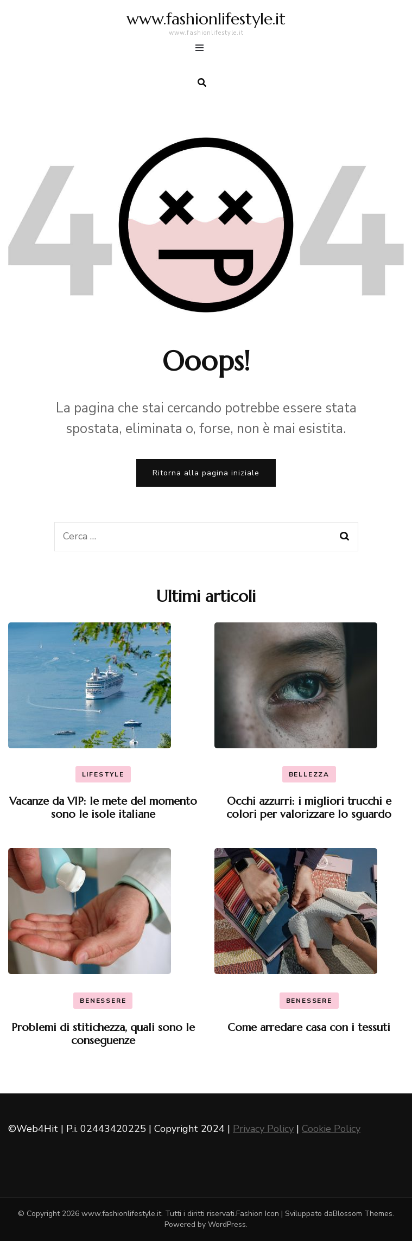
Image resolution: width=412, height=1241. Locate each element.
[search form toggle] (202, 82)
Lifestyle (103, 774)
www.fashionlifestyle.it (206, 19)
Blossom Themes (362, 1213)
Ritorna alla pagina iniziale (206, 473)
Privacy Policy (263, 1128)
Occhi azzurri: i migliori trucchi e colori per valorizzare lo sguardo (308, 807)
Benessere (103, 1000)
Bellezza (309, 774)
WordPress (227, 1224)
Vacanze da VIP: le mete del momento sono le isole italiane (103, 807)
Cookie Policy (331, 1128)
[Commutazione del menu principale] (202, 49)
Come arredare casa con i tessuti (308, 1027)
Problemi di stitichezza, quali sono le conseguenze (103, 1034)
